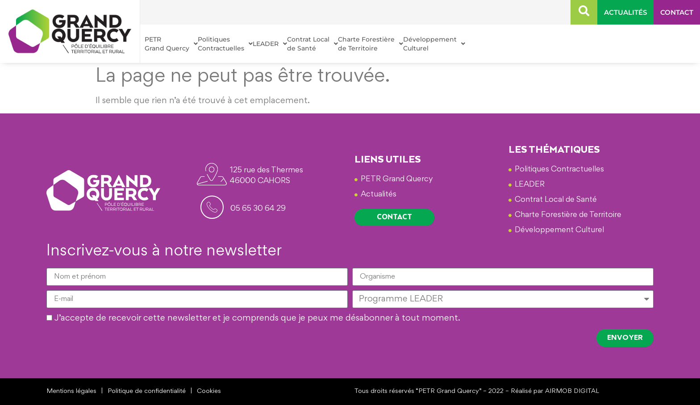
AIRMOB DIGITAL (572, 391)
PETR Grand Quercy (171, 43)
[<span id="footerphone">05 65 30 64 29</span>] (212, 207)
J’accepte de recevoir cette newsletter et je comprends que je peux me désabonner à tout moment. (257, 319)
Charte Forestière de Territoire (370, 43)
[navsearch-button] (584, 12)
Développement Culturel (434, 43)
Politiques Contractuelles (225, 43)
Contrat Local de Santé (312, 43)
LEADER (270, 43)
